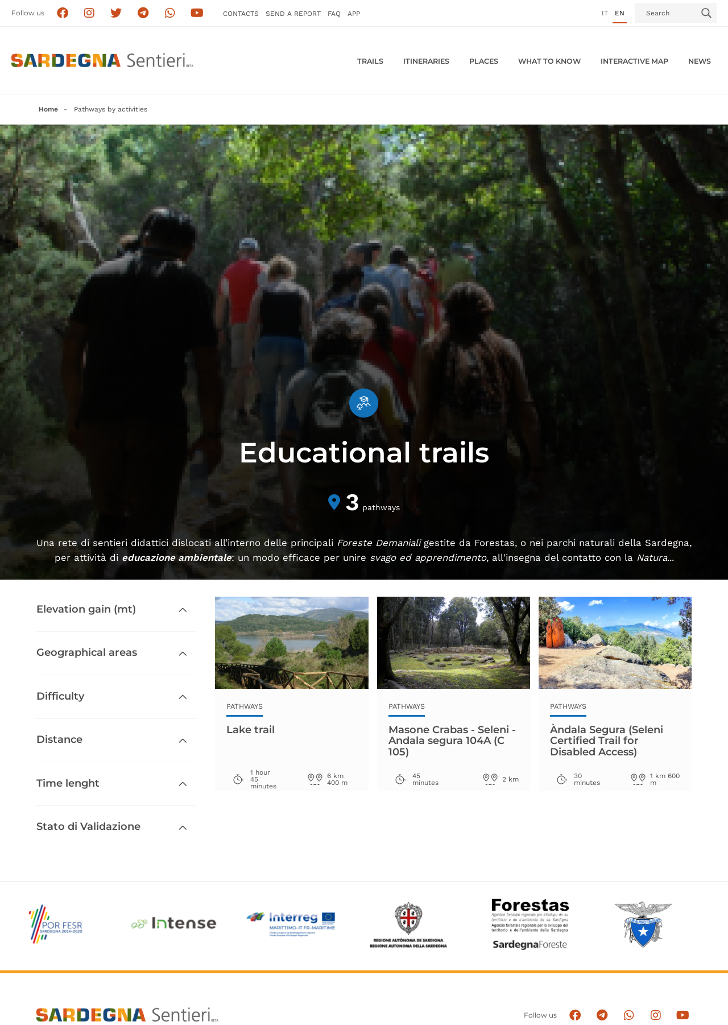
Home (48, 109)
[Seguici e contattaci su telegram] (143, 13)
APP (354, 14)
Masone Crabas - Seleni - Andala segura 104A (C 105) (452, 741)
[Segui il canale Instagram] (655, 1015)
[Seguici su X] (116, 13)
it (605, 13)
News (699, 61)
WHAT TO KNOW (549, 61)
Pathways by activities (110, 109)
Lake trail (250, 730)
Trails (370, 61)
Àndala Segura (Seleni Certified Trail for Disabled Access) (606, 741)
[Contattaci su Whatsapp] (170, 13)
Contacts (241, 14)
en (619, 13)
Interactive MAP (634, 61)
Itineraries (426, 61)
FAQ (334, 14)
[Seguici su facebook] (62, 13)
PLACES (483, 61)
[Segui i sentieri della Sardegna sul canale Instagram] (89, 13)
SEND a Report (293, 14)
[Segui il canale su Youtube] (197, 13)
